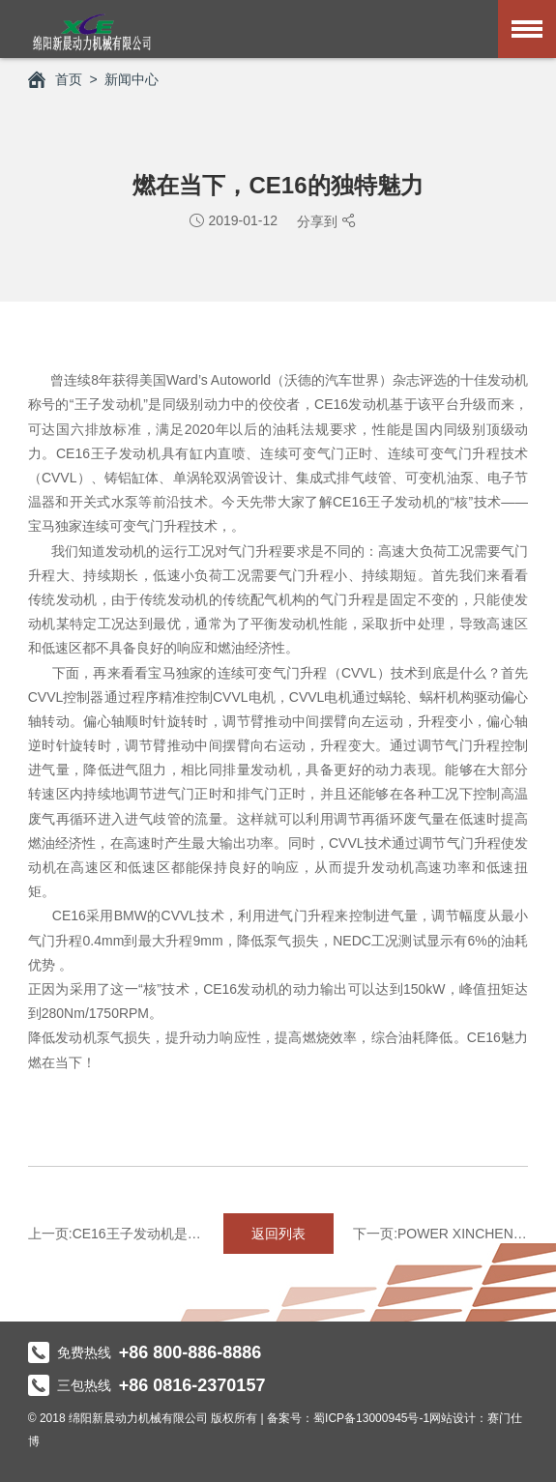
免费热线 (145, 1352)
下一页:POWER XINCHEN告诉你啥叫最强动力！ (440, 1233)
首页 (55, 79)
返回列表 (278, 1233)
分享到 (319, 221)
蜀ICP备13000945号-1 (371, 1418)
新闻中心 (131, 79)
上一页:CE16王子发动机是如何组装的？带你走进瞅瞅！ (115, 1233)
